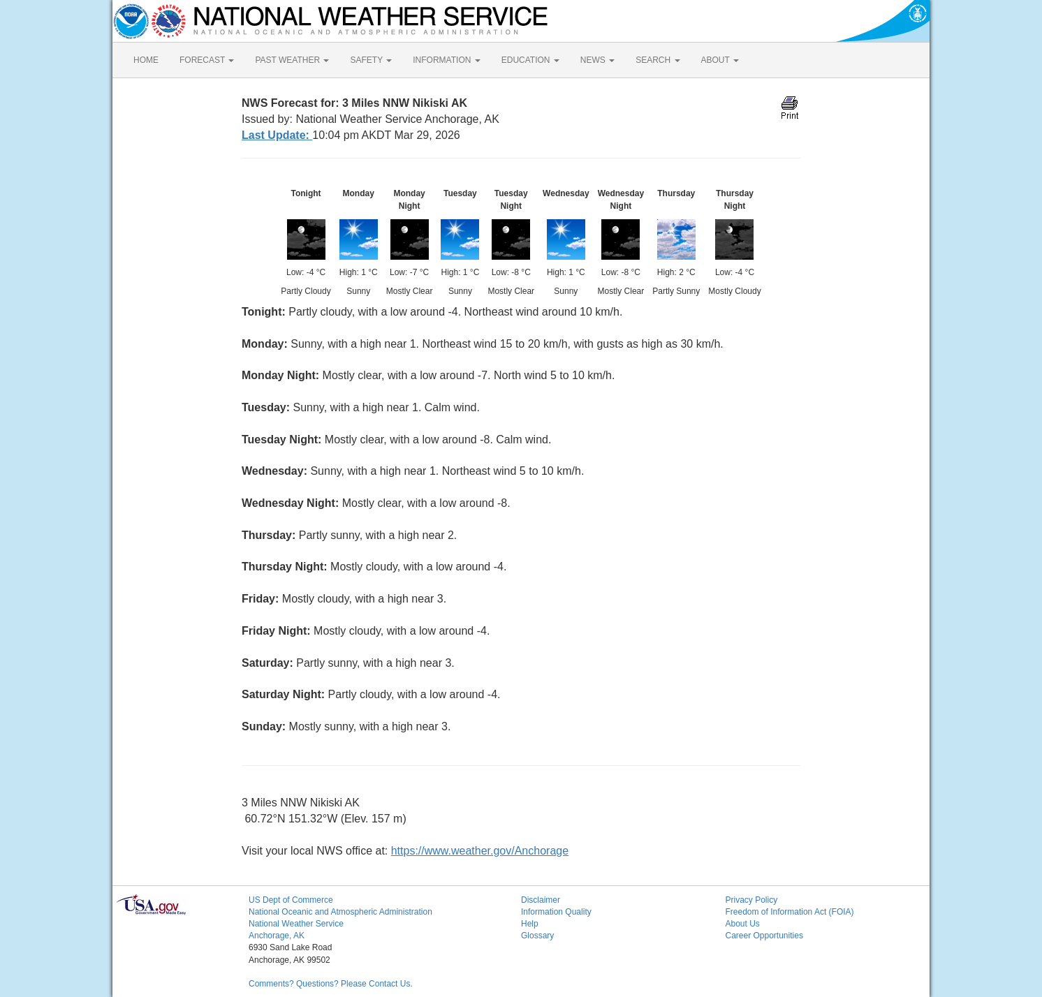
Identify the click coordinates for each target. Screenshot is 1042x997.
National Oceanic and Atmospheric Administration (340, 912)
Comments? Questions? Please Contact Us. (331, 984)
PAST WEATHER (292, 60)
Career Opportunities (764, 935)
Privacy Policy (752, 900)
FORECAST (206, 60)
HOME (146, 60)
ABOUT (720, 60)
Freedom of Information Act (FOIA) (790, 912)
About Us (743, 924)
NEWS (597, 60)
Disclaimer (540, 900)
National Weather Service (296, 924)
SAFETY (371, 60)
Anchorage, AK (276, 935)
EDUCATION (530, 60)
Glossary (537, 935)
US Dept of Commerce (291, 900)
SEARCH (658, 60)
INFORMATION (446, 60)
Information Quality (556, 912)
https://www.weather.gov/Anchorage (479, 851)
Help (529, 924)
